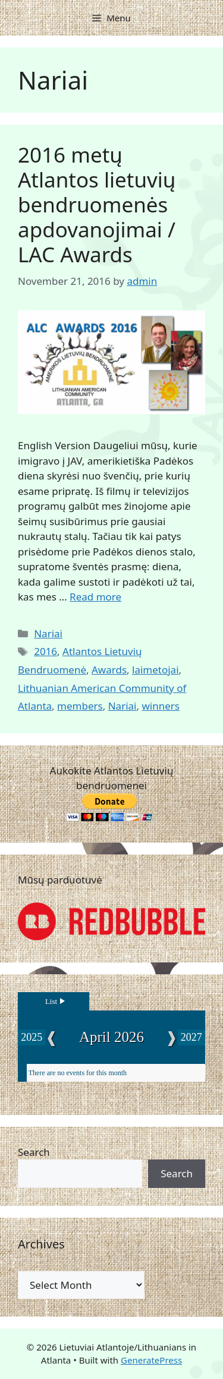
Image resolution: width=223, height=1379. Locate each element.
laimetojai (155, 669)
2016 (45, 651)
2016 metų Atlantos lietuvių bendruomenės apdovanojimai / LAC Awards (96, 204)
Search (34, 1152)
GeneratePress (151, 1360)
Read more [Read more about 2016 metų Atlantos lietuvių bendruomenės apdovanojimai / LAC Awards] (95, 596)
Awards (109, 669)
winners (161, 706)
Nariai (48, 633)
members (80, 706)
